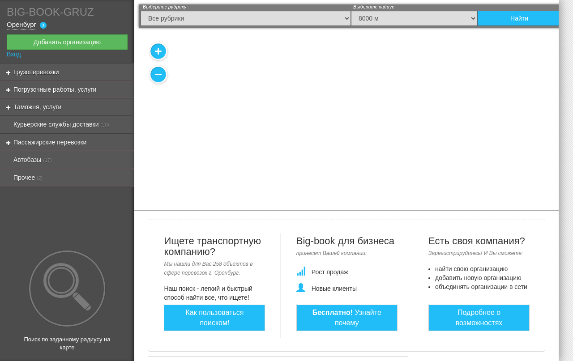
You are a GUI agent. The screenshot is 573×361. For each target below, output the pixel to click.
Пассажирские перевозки (46, 142)
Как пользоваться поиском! (215, 318)
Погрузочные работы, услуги (51, 89)
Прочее (28, 177)
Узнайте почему (346, 318)
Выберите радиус (373, 6)
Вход (14, 54)
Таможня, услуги (33, 106)
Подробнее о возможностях (479, 318)
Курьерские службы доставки (61, 124)
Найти (519, 18)
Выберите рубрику (165, 6)
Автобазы (32, 159)
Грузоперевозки (32, 72)
